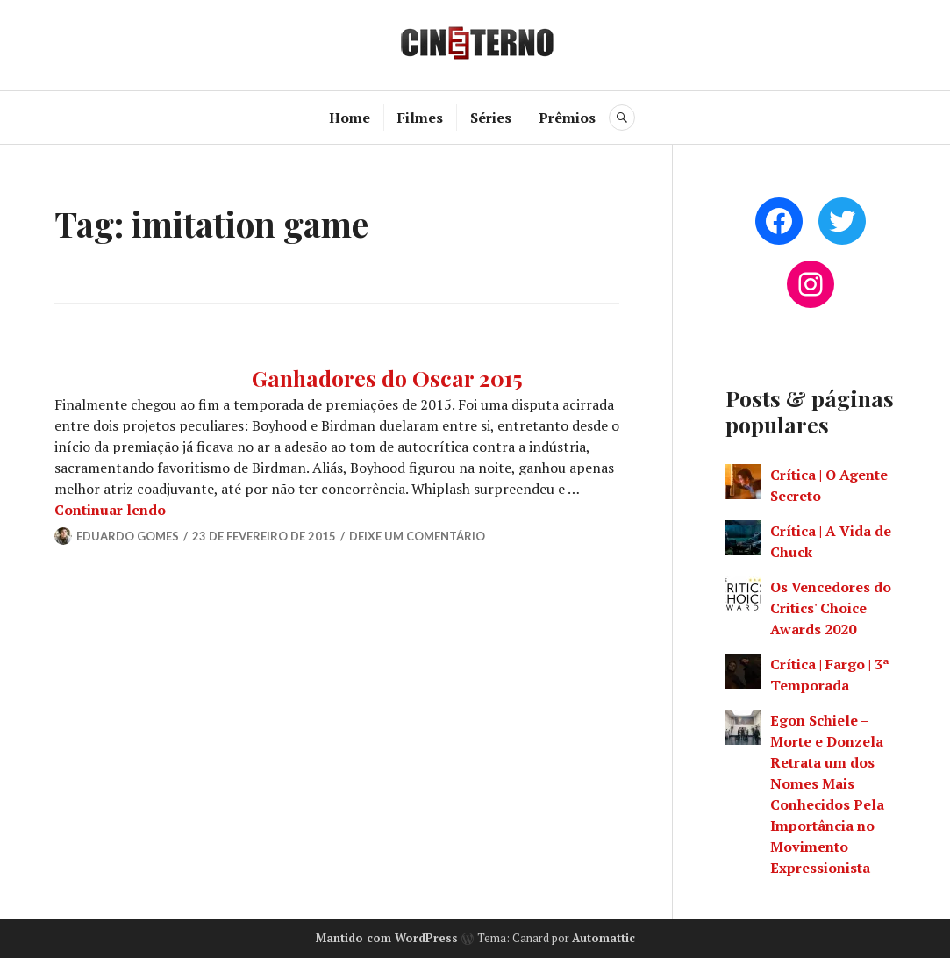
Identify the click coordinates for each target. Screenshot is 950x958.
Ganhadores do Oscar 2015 (387, 377)
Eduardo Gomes (127, 536)
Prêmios (567, 117)
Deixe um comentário (417, 536)
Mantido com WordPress (387, 938)
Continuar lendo (110, 509)
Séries (490, 117)
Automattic (603, 938)
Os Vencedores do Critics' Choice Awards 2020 (830, 608)
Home (349, 117)
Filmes (420, 117)
